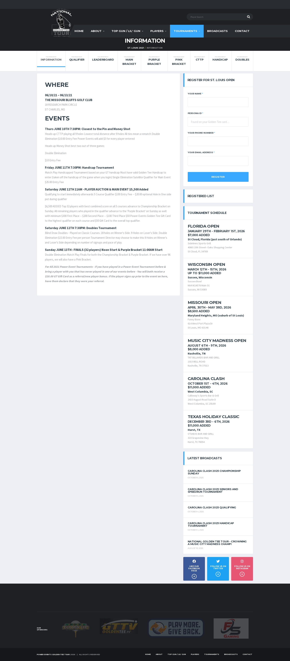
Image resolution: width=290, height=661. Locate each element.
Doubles (242, 58)
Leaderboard (103, 58)
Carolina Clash (206, 378)
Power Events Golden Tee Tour (53, 654)
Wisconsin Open (206, 264)
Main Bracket (129, 61)
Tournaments (185, 31)
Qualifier (77, 58)
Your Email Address (201, 152)
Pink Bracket (178, 61)
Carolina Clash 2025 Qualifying (212, 507)
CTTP (199, 58)
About (96, 31)
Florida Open (203, 226)
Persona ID (195, 113)
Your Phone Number (201, 133)
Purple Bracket (154, 61)
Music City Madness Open (217, 340)
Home (79, 31)
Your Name (195, 93)
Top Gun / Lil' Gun (126, 31)
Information (51, 58)
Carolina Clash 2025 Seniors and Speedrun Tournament (213, 490)
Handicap (220, 58)
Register (218, 176)
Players (156, 31)
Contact (242, 31)
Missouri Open (204, 302)
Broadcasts (217, 31)
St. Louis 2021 (135, 48)
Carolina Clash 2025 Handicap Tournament (211, 524)
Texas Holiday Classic (213, 416)
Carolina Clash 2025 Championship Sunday (214, 472)
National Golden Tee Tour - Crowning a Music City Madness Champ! (217, 543)
